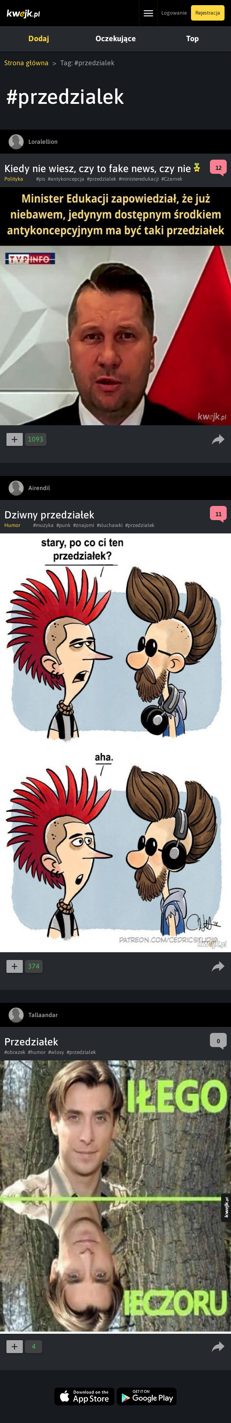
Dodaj (38, 38)
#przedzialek (101, 179)
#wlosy (56, 1052)
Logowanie (174, 13)
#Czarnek (171, 179)
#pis (40, 179)
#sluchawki (110, 525)
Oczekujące (115, 38)
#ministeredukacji (139, 179)
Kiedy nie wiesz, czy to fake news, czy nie (102, 168)
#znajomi (83, 525)
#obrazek (14, 1052)
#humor (37, 1052)
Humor (12, 525)
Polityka (13, 179)
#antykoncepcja (66, 179)
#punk (63, 525)
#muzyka (43, 525)
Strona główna (26, 63)
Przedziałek (31, 1042)
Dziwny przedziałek (49, 515)
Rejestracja (207, 13)
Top (192, 38)
